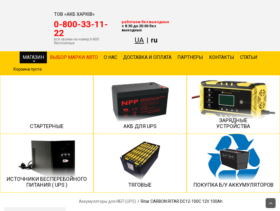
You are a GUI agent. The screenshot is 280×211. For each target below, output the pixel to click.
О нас (110, 57)
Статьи (248, 57)
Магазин (33, 58)
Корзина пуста (27, 69)
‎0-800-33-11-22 (81, 29)
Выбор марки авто (74, 57)
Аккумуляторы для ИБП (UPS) (107, 201)
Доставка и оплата (147, 57)
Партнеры (190, 57)
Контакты (221, 57)
